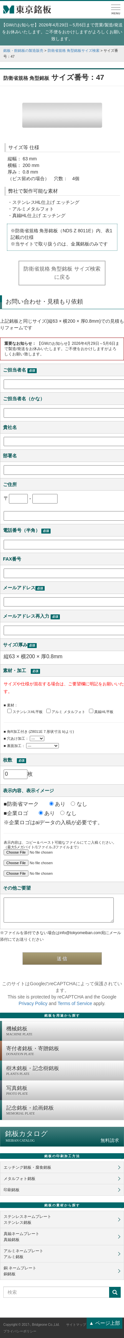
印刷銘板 (12, 1190)
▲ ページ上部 (104, 1323)
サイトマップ (76, 1324)
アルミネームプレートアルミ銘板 (23, 1254)
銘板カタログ (62, 1136)
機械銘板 (63, 1031)
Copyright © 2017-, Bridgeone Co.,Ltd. (31, 1324)
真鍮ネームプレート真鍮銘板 (21, 1236)
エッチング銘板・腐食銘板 (27, 1167)
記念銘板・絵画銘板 (63, 1110)
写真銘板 (63, 1090)
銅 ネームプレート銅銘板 (20, 1271)
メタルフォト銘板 (19, 1178)
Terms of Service (75, 1003)
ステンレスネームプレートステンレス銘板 (27, 1219)
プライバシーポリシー (19, 1331)
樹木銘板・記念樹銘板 (63, 1071)
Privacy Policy (33, 1003)
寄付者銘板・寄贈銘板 (63, 1051)
